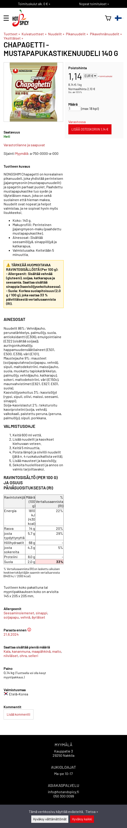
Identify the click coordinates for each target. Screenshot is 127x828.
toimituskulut (105, 76)
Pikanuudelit (77, 34)
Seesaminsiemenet (19, 613)
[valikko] (6, 18)
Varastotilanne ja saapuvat (24, 145)
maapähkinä (41, 651)
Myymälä (21, 153)
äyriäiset (38, 617)
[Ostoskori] (108, 18)
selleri (33, 655)
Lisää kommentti (18, 714)
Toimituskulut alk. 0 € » (34, 4)
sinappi (41, 613)
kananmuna (21, 651)
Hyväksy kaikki (82, 819)
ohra (23, 655)
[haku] (99, 18)
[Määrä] (74, 108)
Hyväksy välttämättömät (50, 819)
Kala (7, 651)
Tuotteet (12, 34)
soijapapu (11, 617)
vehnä (25, 617)
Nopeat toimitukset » (94, 4)
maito (56, 651)
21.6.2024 (11, 634)
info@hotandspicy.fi (63, 792)
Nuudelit (56, 34)
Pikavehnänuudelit (106, 34)
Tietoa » (91, 811)
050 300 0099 (63, 796)
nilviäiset (11, 655)
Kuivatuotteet (34, 34)
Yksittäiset (13, 38)
